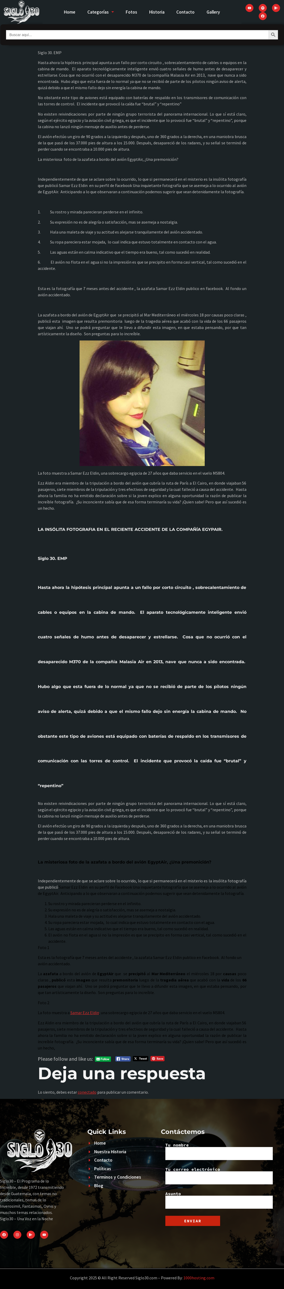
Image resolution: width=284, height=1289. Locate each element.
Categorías (98, 12)
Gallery (216, 12)
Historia (157, 12)
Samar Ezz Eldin (84, 1012)
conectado (87, 1092)
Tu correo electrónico (219, 1175)
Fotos (130, 12)
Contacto (187, 12)
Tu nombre (219, 1151)
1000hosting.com (198, 1277)
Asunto (219, 1200)
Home (66, 12)
